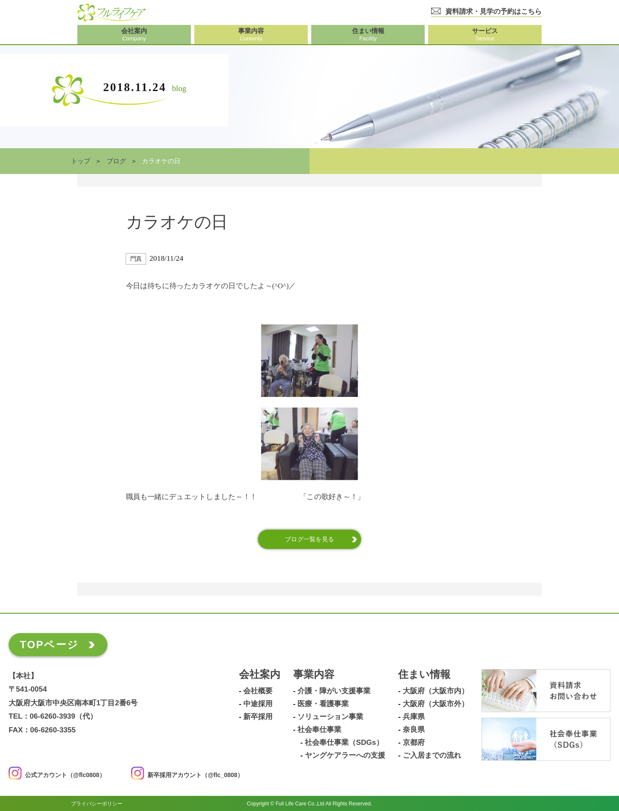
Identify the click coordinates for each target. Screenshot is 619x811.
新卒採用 (258, 717)
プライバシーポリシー (97, 803)
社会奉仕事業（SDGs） (344, 743)
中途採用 (258, 704)
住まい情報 (424, 674)
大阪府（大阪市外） (436, 704)
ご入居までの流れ (432, 755)
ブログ (116, 161)
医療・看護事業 (323, 704)
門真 (136, 259)
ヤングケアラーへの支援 (345, 755)
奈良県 (414, 730)
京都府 (414, 743)
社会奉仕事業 (319, 730)
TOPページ (49, 644)
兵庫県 (414, 717)
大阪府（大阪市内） (436, 691)
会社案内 (259, 674)
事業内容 (313, 674)
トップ (80, 161)
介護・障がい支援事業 (334, 691)
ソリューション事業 (330, 717)
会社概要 (258, 691)
